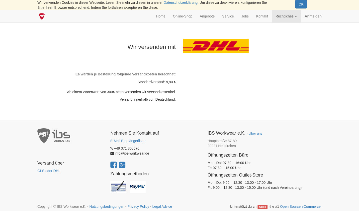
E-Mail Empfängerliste (127, 141)
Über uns (255, 133)
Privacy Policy (138, 207)
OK (300, 4)
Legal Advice (162, 207)
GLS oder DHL (48, 171)
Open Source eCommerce (300, 207)
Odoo (262, 206)
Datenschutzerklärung (180, 2)
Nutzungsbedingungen (106, 207)
